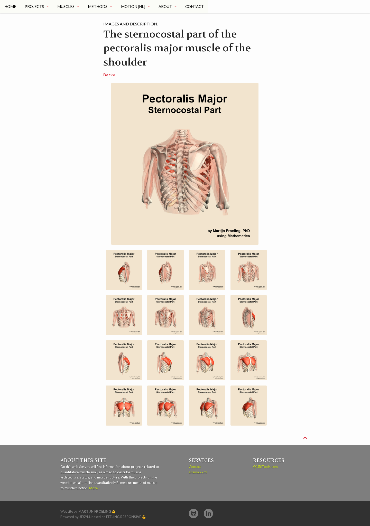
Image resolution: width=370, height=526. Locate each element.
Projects (34, 6)
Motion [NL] (134, 6)
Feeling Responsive (123, 517)
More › (94, 488)
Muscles (66, 6)
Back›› (109, 74)
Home (10, 6)
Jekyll (85, 517)
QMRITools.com (265, 467)
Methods (98, 6)
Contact (196, 6)
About (166, 6)
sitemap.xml (198, 472)
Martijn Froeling (94, 511)
